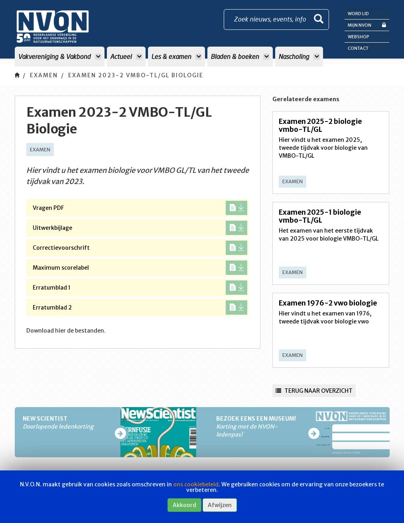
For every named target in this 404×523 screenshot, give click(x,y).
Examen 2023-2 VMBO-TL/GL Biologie (135, 75)
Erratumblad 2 (140, 307)
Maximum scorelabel (140, 268)
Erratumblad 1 (140, 287)
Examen (44, 75)
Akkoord (184, 505)
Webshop (358, 36)
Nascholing (299, 56)
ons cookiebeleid (196, 484)
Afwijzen (220, 505)
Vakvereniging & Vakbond (59, 56)
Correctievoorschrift (140, 248)
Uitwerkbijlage (140, 228)
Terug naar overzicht (314, 390)
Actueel (126, 56)
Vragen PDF (140, 208)
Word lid (358, 13)
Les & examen (176, 56)
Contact (358, 48)
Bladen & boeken (240, 56)
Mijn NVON (367, 25)
